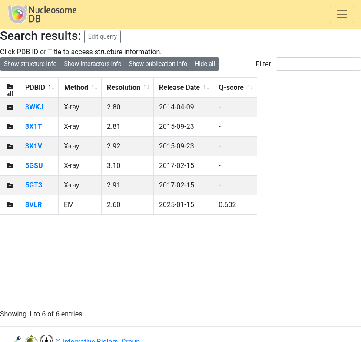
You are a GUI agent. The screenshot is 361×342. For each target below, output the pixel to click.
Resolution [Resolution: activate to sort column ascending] (123, 87)
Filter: (308, 64)
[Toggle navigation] (342, 14)
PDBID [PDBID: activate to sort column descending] (35, 87)
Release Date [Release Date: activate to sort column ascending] (179, 87)
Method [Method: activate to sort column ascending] (76, 87)
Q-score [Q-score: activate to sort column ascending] (231, 87)
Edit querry (102, 36)
